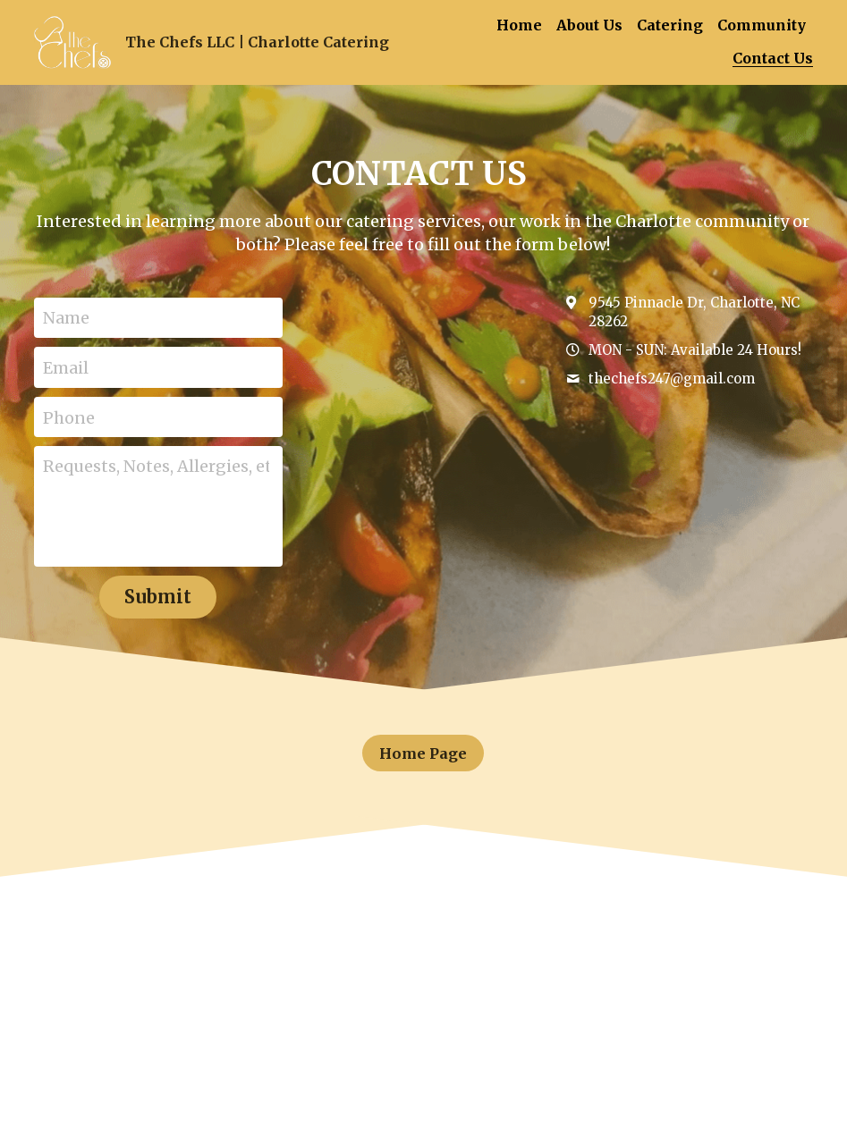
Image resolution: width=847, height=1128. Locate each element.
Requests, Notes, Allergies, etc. (156, 466)
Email (66, 367)
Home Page (423, 753)
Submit (157, 596)
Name (66, 317)
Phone (69, 417)
